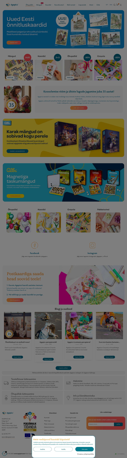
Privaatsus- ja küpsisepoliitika (85, 454)
